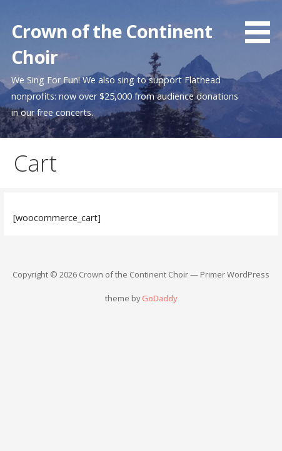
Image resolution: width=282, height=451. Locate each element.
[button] (262, 24)
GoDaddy (159, 298)
